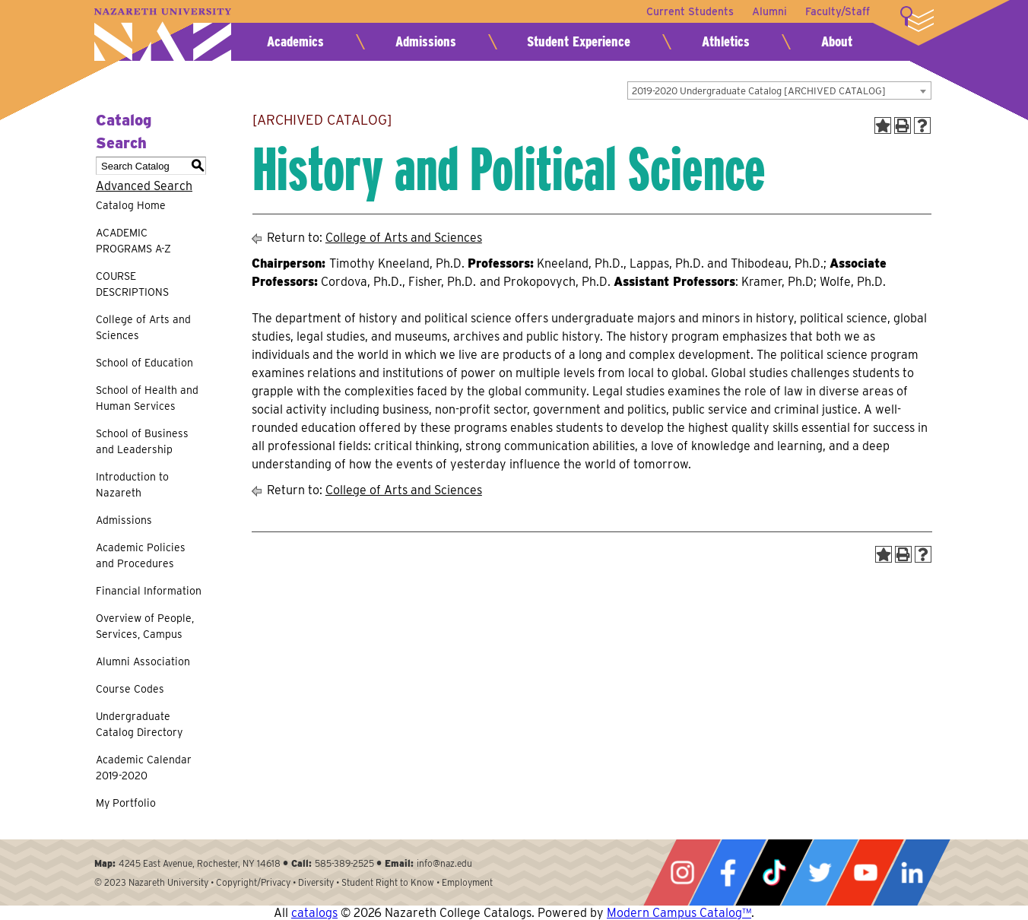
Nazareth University (162, 34)
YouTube (865, 872)
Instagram (682, 872)
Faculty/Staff (837, 11)
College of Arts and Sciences (143, 327)
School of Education (144, 363)
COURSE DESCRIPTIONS (132, 284)
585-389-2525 (344, 863)
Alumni (769, 11)
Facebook (727, 872)
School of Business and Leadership (142, 441)
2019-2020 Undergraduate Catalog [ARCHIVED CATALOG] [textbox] (759, 91)
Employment (467, 882)
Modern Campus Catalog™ (679, 913)
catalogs (314, 913)
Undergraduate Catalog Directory (139, 724)
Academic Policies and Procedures (141, 555)
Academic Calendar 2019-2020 (144, 767)
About (836, 41)
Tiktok (774, 872)
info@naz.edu (444, 863)
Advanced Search (144, 186)
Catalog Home (131, 205)
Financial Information (148, 591)
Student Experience (578, 41)
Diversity (316, 882)
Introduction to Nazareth (132, 485)
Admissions (425, 41)
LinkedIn (911, 872)
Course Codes (130, 689)
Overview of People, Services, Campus (145, 626)
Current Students (690, 11)
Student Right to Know (387, 882)
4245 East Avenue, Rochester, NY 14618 (200, 863)
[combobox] (779, 90)
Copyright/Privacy (253, 882)
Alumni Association (143, 661)
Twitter (819, 872)
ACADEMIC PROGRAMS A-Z (133, 241)
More (917, 19)
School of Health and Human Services (147, 398)
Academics (295, 41)
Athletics (726, 41)
